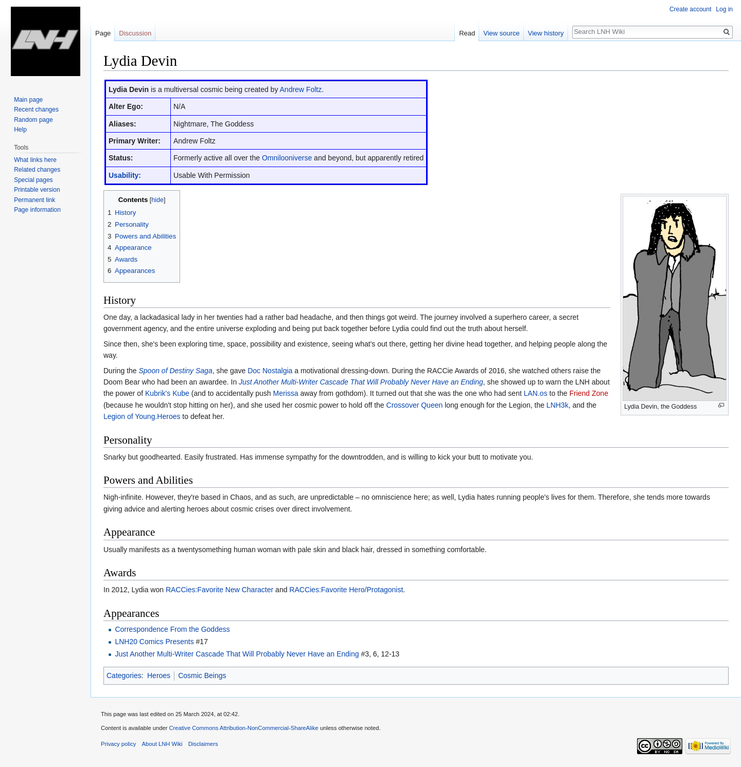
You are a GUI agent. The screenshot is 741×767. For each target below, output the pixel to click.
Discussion (135, 33)
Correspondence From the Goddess (172, 629)
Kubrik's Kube (167, 393)
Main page (28, 99)
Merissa (285, 393)
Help (20, 129)
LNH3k (557, 405)
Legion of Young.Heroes (141, 416)
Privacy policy (118, 744)
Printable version (37, 189)
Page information (37, 209)
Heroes (158, 675)
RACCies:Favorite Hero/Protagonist (346, 590)
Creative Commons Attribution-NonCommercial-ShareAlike (243, 728)
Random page (33, 119)
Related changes (37, 169)
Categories (124, 675)
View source (501, 33)
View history (546, 33)
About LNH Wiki (162, 744)
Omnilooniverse (287, 158)
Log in (724, 9)
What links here (35, 159)
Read (467, 33)
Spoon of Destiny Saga (175, 371)
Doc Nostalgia (270, 371)
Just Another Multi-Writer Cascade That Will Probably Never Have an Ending (361, 382)
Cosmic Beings (202, 675)
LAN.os (536, 393)
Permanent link (34, 200)
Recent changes (36, 109)
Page (103, 33)
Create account (690, 9)
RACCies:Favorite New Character (219, 590)
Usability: (125, 175)
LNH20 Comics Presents (154, 641)
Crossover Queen (414, 405)
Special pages (33, 180)
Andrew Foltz (301, 89)
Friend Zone (588, 393)
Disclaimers (203, 744)
